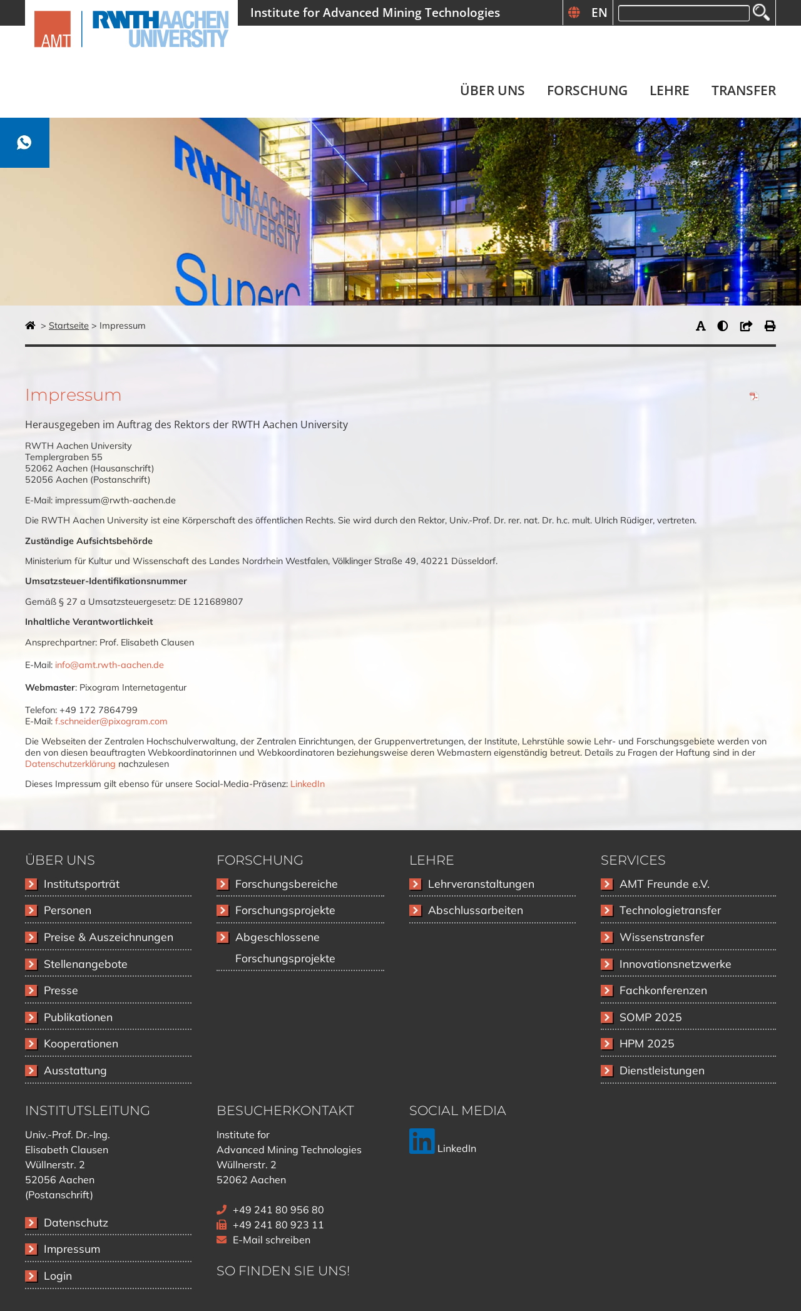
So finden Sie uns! (283, 1270)
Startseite (69, 325)
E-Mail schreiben (271, 1239)
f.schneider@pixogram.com (111, 721)
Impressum (72, 1248)
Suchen (761, 12)
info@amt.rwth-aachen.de (109, 665)
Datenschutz (76, 1222)
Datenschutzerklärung (70, 763)
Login (58, 1275)
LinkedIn (307, 783)
